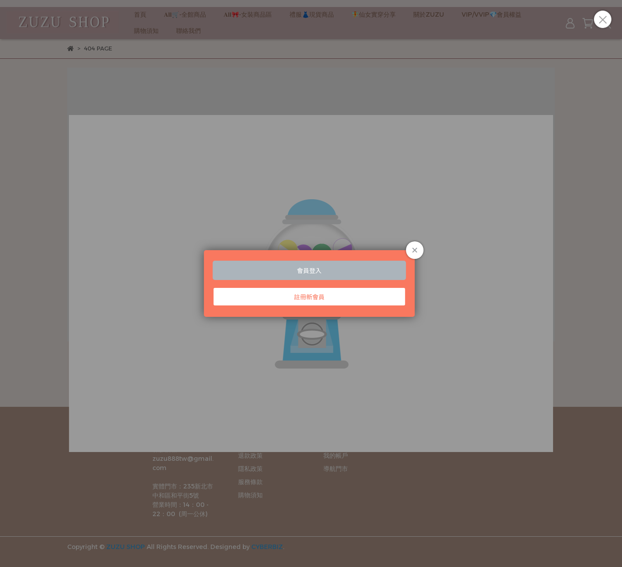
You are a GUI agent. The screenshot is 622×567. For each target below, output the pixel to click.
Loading (311, 283)
